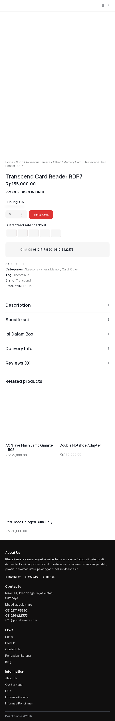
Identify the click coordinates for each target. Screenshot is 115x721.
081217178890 (43, 250)
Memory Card (73, 162)
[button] (109, 5)
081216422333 (65, 250)
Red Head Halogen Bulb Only (28, 522)
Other (57, 162)
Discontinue (21, 275)
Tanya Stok (41, 214)
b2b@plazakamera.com (21, 620)
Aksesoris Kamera (38, 162)
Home (9, 162)
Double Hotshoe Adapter (80, 445)
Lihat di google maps (19, 604)
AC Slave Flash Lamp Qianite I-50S (29, 447)
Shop (19, 162)
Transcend (23, 280)
